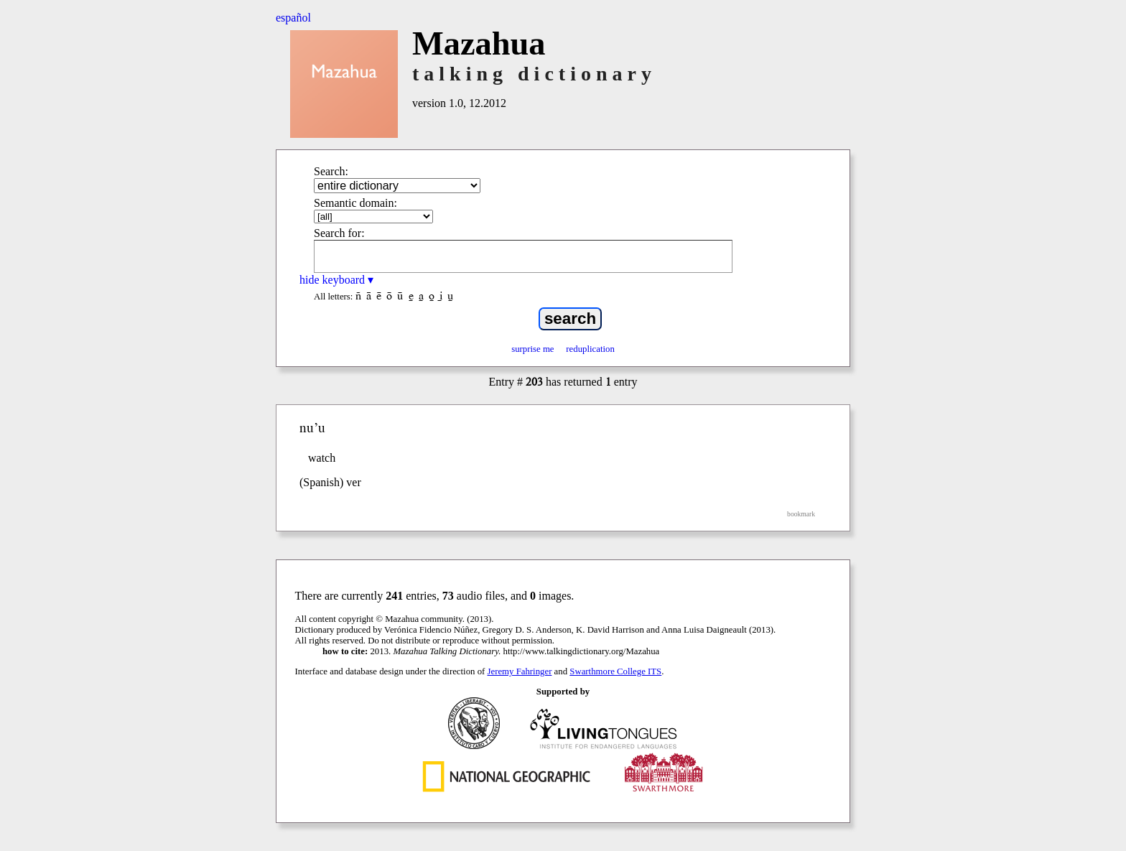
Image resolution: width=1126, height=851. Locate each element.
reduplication (590, 349)
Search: (331, 171)
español (293, 17)
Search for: (339, 233)
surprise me (532, 349)
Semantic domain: (355, 203)
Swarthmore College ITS (615, 671)
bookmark (801, 514)
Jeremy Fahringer (520, 671)
